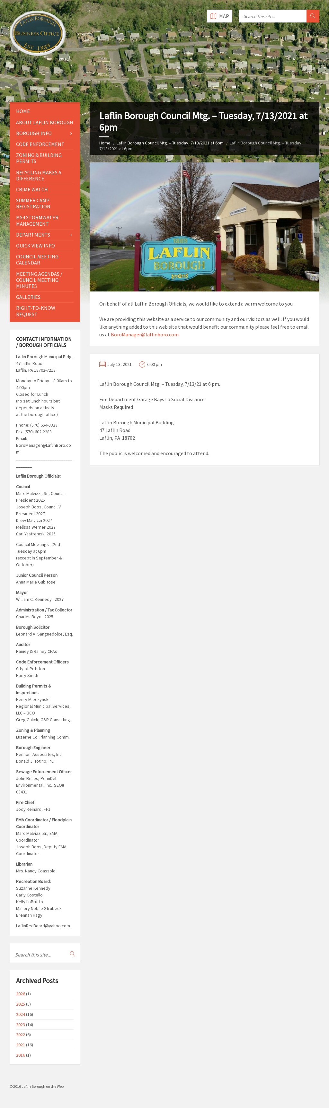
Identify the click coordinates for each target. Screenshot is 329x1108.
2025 (20, 1004)
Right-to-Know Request (35, 311)
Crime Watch (32, 189)
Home (105, 143)
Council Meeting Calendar (37, 259)
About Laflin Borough (44, 122)
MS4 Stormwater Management (37, 220)
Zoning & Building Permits (39, 158)
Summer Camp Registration (33, 203)
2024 (20, 1014)
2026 (20, 994)
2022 (20, 1034)
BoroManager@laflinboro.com (145, 334)
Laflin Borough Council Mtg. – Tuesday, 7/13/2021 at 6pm (170, 143)
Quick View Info (35, 245)
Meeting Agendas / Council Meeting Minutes (39, 280)
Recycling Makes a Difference (38, 175)
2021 (20, 1045)
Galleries (28, 297)
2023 (20, 1024)
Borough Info (34, 133)
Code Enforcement (40, 144)
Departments (33, 234)
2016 (20, 1055)
